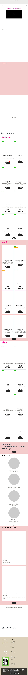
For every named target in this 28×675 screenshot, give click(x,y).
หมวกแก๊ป (12, 647)
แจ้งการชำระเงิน (13, 660)
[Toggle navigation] (27, 6)
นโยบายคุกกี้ (6, 671)
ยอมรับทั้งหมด (16, 673)
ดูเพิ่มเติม (14, 238)
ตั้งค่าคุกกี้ (11, 673)
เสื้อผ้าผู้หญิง (13, 643)
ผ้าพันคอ (12, 648)
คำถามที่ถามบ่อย (13, 663)
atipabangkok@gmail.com (5, 647)
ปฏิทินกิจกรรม (13, 664)
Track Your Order (14, 654)
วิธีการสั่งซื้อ (13, 659)
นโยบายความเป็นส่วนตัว (21, 670)
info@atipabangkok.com (5, 645)
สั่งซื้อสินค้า (7, 162)
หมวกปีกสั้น (12, 646)
